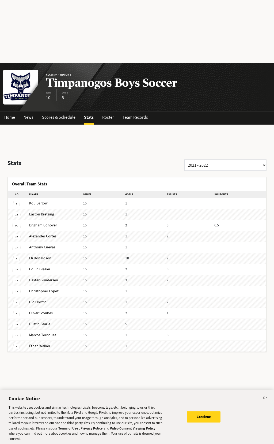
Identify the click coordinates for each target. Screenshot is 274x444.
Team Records (135, 117)
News (28, 117)
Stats (89, 117)
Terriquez (42, 335)
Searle (39, 324)
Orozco (38, 302)
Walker (39, 346)
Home (9, 117)
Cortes (42, 236)
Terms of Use (68, 432)
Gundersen (43, 280)
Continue (204, 421)
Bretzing (41, 214)
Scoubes (41, 313)
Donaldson (40, 258)
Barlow (38, 203)
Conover (43, 225)
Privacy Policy (92, 432)
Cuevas (42, 247)
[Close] (265, 403)
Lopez (44, 291)
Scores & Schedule (58, 117)
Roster (108, 117)
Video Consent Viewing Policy (132, 432)
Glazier (39, 269)
